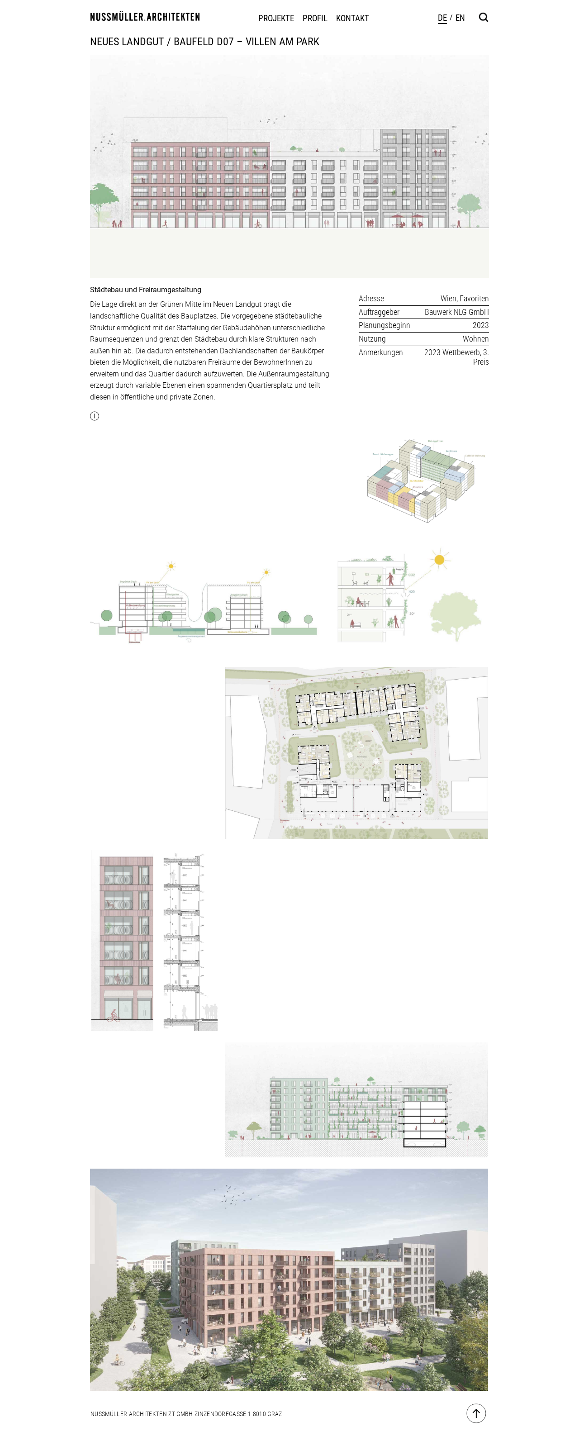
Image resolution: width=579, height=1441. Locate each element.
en (460, 18)
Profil (315, 18)
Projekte (276, 18)
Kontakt (352, 18)
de (442, 18)
